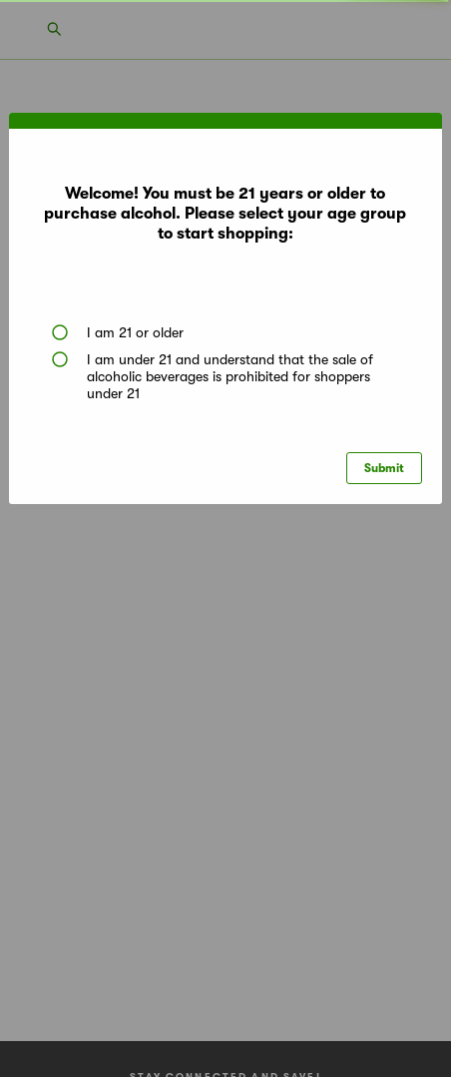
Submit (384, 468)
